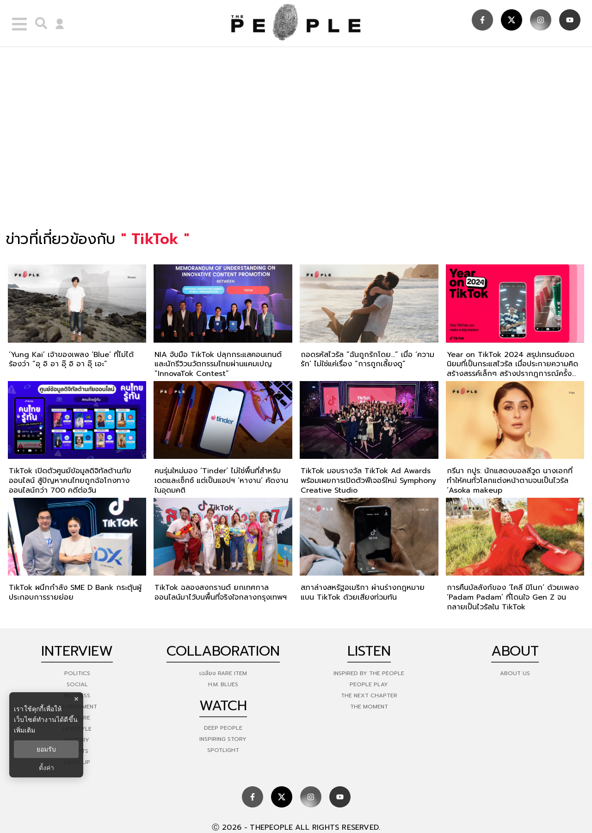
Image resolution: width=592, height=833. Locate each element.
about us (515, 673)
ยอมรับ (46, 749)
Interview (77, 651)
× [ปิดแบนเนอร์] (76, 699)
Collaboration (223, 651)
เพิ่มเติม (24, 730)
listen (369, 651)
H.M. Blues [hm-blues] (223, 684)
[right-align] (39, 23)
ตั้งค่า (46, 767)
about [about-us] (515, 651)
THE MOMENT (369, 706)
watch (223, 705)
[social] (482, 20)
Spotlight (223, 750)
